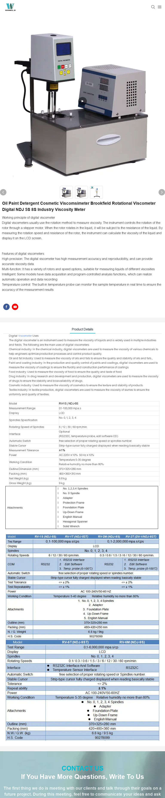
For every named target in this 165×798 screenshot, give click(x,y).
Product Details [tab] (82, 329)
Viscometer (25, 336)
